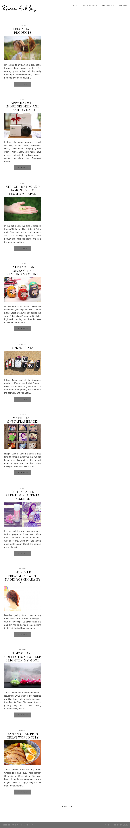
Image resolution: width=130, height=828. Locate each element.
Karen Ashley (19, 8)
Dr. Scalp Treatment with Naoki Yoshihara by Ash (22, 577)
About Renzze (89, 6)
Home (74, 6)
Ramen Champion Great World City (23, 735)
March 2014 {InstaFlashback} (23, 419)
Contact (123, 6)
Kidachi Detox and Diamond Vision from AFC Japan (23, 190)
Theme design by (117, 825)
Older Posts (65, 806)
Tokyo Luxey (22, 348)
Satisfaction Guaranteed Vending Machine (23, 270)
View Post (23, 84)
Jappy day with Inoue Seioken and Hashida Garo (23, 106)
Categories (108, 6)
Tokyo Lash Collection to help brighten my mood (22, 656)
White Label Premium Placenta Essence (23, 495)
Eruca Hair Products (23, 30)
